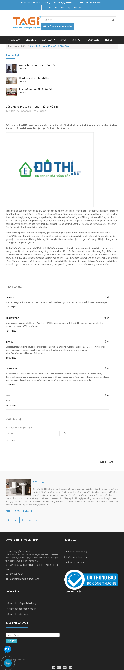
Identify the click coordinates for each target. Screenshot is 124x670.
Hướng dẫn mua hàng (75, 551)
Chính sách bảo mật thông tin (21, 608)
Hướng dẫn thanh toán (76, 557)
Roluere (10, 297)
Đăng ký (77, 7)
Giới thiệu (31, 40)
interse (9, 341)
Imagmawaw (12, 317)
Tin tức (62, 40)
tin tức (23, 46)
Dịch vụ (76, 40)
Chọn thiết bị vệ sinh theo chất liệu (34, 78)
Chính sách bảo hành (17, 614)
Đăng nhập (65, 7)
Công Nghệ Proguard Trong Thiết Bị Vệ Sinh (38, 65)
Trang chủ (14, 40)
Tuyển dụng (92, 40)
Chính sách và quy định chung (21, 603)
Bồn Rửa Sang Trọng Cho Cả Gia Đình (35, 89)
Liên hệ (109, 40)
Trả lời (106, 297)
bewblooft (11, 368)
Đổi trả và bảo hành (74, 562)
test (8, 395)
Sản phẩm (48, 40)
